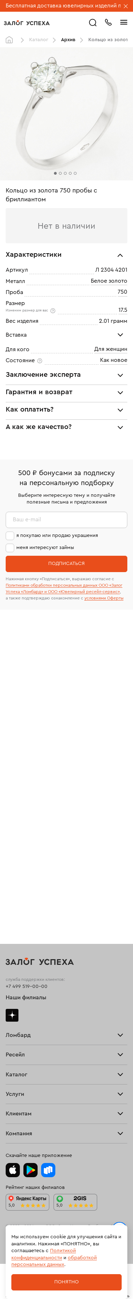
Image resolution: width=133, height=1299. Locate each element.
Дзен (12, 1015)
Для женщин (110, 349)
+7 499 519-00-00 (27, 986)
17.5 (122, 310)
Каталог (38, 39)
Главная (11, 40)
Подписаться (66, 563)
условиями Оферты (103, 598)
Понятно (66, 1281)
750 (122, 292)
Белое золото (109, 281)
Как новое (113, 360)
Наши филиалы (26, 997)
